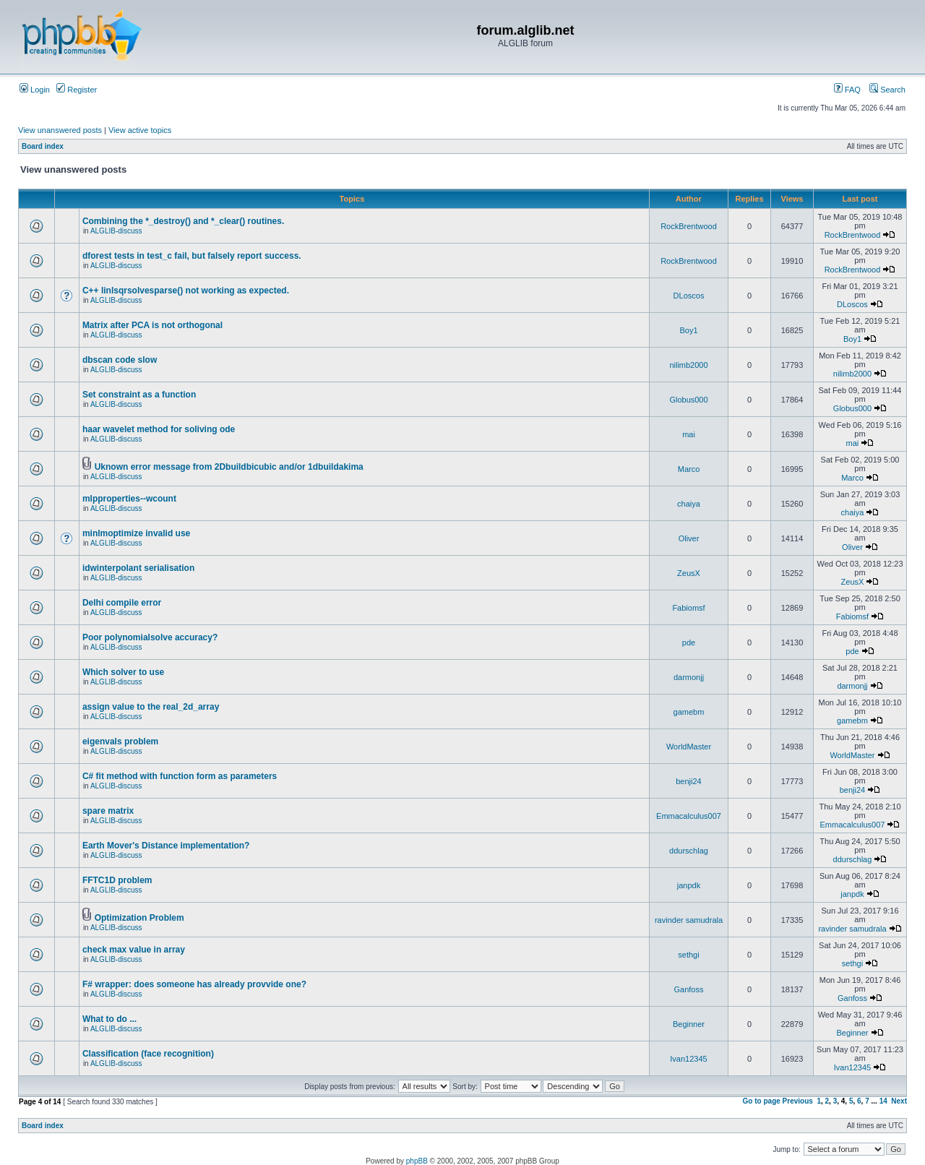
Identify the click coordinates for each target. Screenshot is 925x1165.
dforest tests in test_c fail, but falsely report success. (191, 256)
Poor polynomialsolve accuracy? (150, 637)
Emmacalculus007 (688, 816)
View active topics (139, 130)
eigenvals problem (120, 741)
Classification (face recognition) (148, 1054)
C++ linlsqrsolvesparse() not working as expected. (185, 290)
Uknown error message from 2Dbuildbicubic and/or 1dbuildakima (229, 467)
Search (887, 89)
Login (35, 89)
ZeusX (688, 573)
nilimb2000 (688, 365)
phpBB (417, 1161)
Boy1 (688, 330)
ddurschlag (688, 850)
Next (899, 1101)
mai (688, 434)
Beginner (689, 1024)
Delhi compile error (121, 603)
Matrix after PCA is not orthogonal (152, 325)
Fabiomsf (688, 607)
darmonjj (689, 677)
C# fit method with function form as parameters (179, 776)
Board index (43, 146)
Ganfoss (689, 989)
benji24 (688, 781)
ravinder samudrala (689, 920)
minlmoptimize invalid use (136, 533)
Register (76, 89)
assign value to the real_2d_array (150, 707)
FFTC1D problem (117, 880)
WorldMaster (688, 746)
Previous (798, 1101)
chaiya (688, 503)
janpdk (688, 885)
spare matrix (108, 811)
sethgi (688, 954)
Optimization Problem (139, 918)
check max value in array (133, 950)
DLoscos (689, 295)
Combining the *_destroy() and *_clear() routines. (183, 221)
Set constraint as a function (139, 395)
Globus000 (688, 399)
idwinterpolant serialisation (138, 568)
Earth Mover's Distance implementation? (166, 846)
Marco (689, 469)
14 (883, 1101)
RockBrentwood (689, 226)
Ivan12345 (688, 1058)
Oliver (689, 538)
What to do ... (109, 1019)
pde (688, 642)
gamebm (689, 712)
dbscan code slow (119, 360)
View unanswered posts (60, 130)
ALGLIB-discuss (116, 231)
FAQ (847, 89)
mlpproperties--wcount (129, 499)
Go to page (761, 1101)
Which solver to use (123, 672)
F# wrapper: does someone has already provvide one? (194, 984)
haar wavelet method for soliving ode (158, 429)
